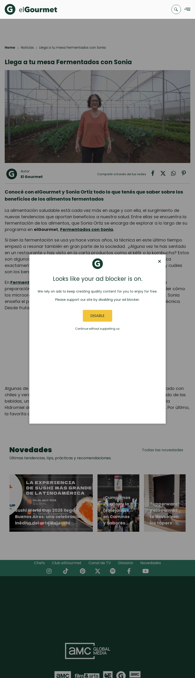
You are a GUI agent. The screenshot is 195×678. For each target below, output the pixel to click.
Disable (97, 315)
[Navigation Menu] (186, 9)
